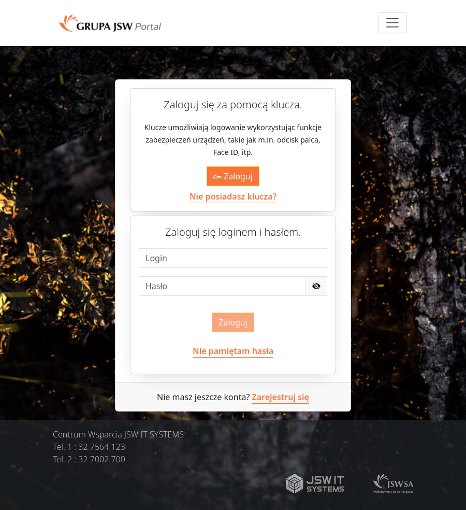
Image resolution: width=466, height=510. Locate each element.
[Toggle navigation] (392, 22)
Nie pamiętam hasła (233, 351)
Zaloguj (233, 176)
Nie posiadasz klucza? (233, 196)
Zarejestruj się (280, 397)
